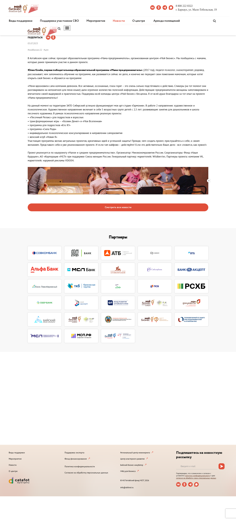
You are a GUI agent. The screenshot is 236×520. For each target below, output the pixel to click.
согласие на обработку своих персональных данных (196, 478)
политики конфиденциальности (197, 475)
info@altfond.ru (127, 487)
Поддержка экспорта (74, 452)
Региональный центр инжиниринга (135, 452)
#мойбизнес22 (35, 49)
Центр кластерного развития (132, 459)
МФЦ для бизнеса (127, 471)
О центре (138, 21)
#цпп (46, 49)
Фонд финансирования (76, 458)
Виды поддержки (20, 21)
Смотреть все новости (118, 207)
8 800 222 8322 (184, 5)
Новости (119, 21)
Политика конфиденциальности (80, 466)
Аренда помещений (166, 21)
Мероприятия (95, 21)
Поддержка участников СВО (59, 21)
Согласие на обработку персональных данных (86, 472)
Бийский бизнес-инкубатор (131, 465)
